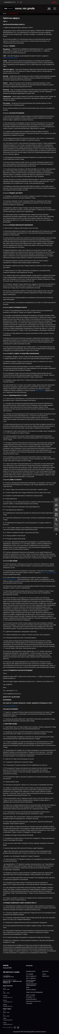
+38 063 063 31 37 (7, 997)
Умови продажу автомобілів (31, 981)
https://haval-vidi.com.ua (10, 58)
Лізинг (44, 974)
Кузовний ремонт (31, 999)
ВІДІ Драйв (13, 966)
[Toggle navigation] (54, 8)
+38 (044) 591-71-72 (9, 2)
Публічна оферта (31, 989)
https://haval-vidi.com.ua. (10, 579)
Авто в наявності (31, 976)
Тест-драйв (29, 974)
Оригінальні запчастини (33, 1001)
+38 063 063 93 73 (7, 1002)
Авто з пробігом (31, 978)
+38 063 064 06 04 (7, 1020)
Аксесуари (29, 1003)
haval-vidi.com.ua (40, 390)
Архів (27, 987)
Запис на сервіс (30, 995)
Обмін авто (45, 976)
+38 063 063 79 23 (7, 1006)
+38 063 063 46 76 (7, 1024)
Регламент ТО (30, 997)
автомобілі (29, 965)
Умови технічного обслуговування (31, 984)
